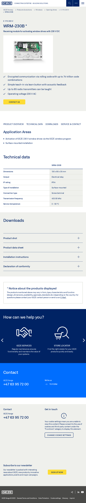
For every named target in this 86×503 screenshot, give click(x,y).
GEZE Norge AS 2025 (8, 498)
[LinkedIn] (78, 492)
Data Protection (43, 498)
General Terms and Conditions (27, 498)
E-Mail (63, 297)
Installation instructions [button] (41, 257)
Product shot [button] (41, 238)
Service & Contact (71, 124)
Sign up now (57, 472)
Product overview (13, 124)
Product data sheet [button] (41, 247)
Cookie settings (56, 498)
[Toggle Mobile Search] (69, 3)
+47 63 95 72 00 (16, 384)
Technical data (34, 124)
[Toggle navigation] (82, 3)
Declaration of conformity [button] (41, 266)
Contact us (14, 102)
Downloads (51, 124)
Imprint (72, 498)
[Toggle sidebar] (76, 3)
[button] (2, 340)
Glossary (65, 498)
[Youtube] (82, 492)
